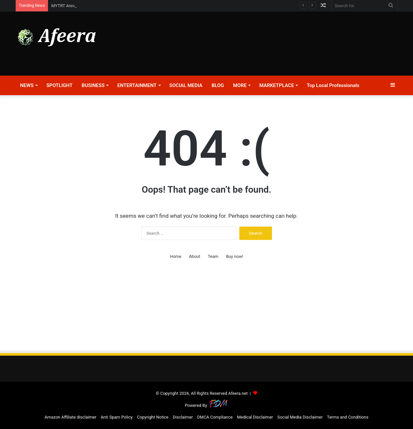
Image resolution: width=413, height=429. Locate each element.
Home (175, 256)
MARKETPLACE (276, 85)
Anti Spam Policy (117, 417)
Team (213, 256)
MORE (239, 85)
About (194, 256)
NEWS (27, 85)
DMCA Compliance (215, 417)
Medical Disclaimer (255, 417)
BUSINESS (93, 85)
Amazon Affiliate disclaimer (71, 417)
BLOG (218, 85)
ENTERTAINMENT (136, 85)
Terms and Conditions (348, 417)
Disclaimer (183, 417)
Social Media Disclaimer (300, 417)
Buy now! (234, 256)
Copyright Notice (152, 417)
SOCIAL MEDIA (185, 85)
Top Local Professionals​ (333, 85)
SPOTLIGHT (59, 85)
